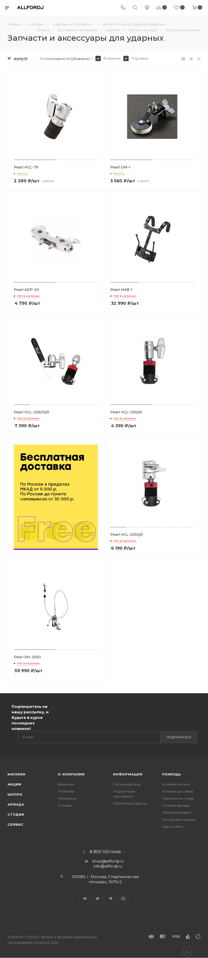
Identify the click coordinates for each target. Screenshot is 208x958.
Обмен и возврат (177, 812)
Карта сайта (172, 826)
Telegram (110, 898)
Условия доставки (177, 791)
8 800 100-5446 (105, 852)
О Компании (71, 774)
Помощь (171, 774)
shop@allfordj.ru (107, 861)
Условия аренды (176, 805)
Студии (16, 814)
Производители (126, 784)
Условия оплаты (176, 784)
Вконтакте (84, 898)
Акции (14, 784)
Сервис (16, 824)
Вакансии (66, 784)
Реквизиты (67, 798)
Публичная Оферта (130, 803)
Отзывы (64, 805)
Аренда (16, 804)
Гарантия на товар (178, 798)
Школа (15, 794)
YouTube (123, 898)
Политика (66, 791)
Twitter (97, 898)
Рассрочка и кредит (179, 819)
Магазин (17, 774)
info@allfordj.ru (107, 866)
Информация (127, 774)
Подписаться (179, 737)
